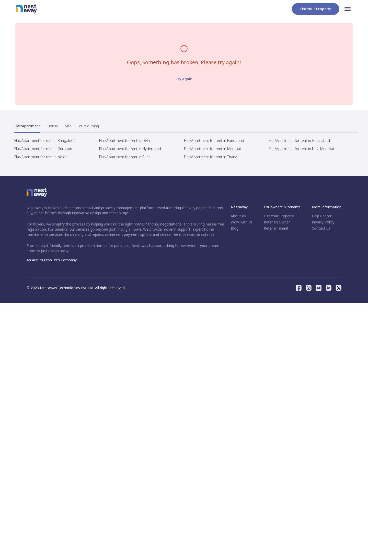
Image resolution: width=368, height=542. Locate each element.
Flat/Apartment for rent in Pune (125, 156)
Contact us (321, 228)
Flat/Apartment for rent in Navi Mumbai (301, 148)
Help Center (321, 215)
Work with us (241, 222)
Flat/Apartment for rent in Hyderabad (130, 148)
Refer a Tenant (276, 228)
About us (238, 215)
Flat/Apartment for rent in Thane (210, 156)
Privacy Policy (323, 222)
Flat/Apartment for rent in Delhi (125, 140)
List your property (315, 8)
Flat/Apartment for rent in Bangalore (44, 140)
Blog (234, 228)
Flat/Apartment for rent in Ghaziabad (299, 140)
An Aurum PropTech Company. (52, 259)
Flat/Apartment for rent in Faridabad (214, 140)
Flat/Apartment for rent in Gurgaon (43, 148)
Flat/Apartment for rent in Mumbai (212, 148)
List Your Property (279, 215)
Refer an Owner (277, 222)
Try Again (184, 78)
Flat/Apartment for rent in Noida (40, 156)
